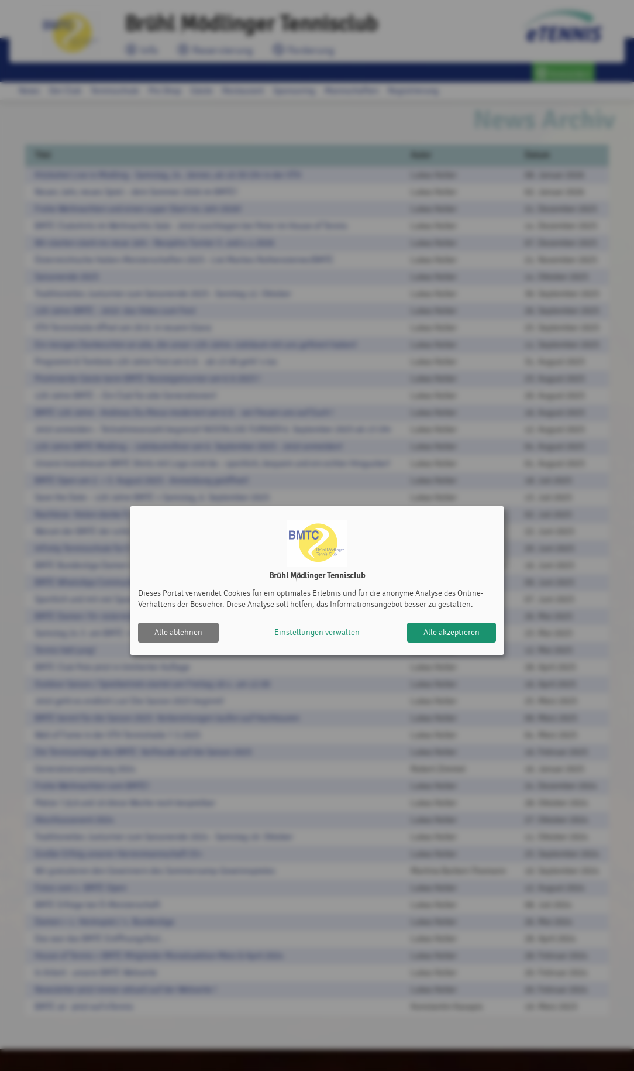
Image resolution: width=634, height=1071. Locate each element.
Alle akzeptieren (451, 632)
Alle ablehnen (178, 632)
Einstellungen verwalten (317, 632)
